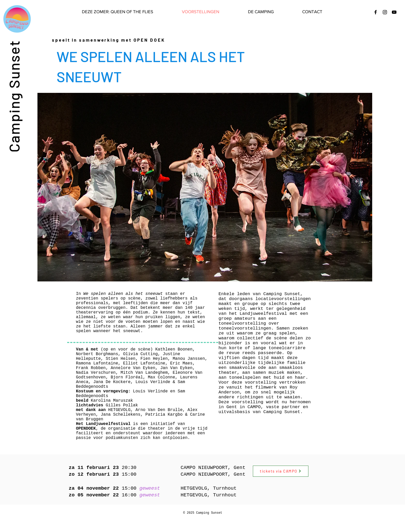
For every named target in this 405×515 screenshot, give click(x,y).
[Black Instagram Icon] (385, 12)
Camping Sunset (13, 96)
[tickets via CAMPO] (280, 471)
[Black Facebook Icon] (375, 12)
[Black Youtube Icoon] (394, 12)
